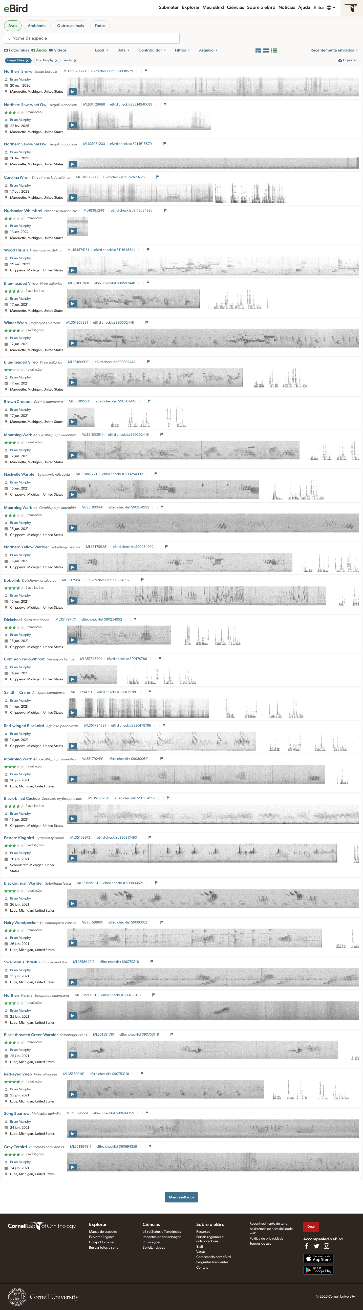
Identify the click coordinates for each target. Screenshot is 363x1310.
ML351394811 (80, 1146)
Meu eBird (213, 7)
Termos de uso (260, 1243)
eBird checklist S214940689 (131, 104)
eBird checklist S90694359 (114, 1113)
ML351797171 (65, 619)
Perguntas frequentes (212, 1262)
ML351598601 (92, 922)
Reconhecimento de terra (269, 1223)
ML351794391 (95, 725)
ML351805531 (80, 401)
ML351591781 (103, 1034)
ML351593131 (85, 995)
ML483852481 (94, 210)
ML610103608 (87, 177)
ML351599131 (87, 883)
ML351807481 (78, 283)
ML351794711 (81, 692)
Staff (199, 1246)
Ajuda (304, 7)
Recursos (203, 1232)
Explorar (191, 7)
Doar (311, 1226)
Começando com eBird (213, 1257)
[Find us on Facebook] (306, 1246)
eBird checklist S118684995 (132, 210)
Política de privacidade (266, 1238)
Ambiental (37, 26)
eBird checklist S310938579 (112, 71)
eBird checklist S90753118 (119, 962)
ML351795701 (91, 659)
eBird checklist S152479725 (124, 177)
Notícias (287, 7)
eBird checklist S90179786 (127, 659)
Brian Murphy (20, 79)
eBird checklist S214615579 (131, 144)
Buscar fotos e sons (103, 1247)
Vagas (200, 1251)
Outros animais (70, 26)
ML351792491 (92, 759)
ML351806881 (77, 322)
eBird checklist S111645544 (115, 250)
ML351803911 (92, 434)
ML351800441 (92, 507)
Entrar (319, 8)
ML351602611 (99, 798)
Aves (12, 26)
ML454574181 (78, 250)
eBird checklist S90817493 (117, 837)
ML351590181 (73, 1074)
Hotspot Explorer (102, 1242)
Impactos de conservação (162, 1237)
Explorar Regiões (101, 1237)
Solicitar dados (154, 1247)
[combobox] (95, 38)
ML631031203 (94, 144)
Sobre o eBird (261, 7)
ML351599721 (81, 837)
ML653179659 (74, 71)
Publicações (152, 1242)
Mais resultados (181, 1197)
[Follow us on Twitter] (316, 1246)
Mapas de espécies (103, 1232)
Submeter (169, 7)
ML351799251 (97, 547)
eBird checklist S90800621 (129, 759)
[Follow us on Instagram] (327, 1246)
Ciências (235, 7)
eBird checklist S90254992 (123, 474)
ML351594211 (83, 962)
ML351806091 (79, 362)
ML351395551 (77, 1113)
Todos (100, 26)
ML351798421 (73, 580)
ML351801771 (86, 474)
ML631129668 (94, 104)
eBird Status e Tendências (162, 1232)
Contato (202, 1267)
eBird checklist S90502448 (115, 283)
